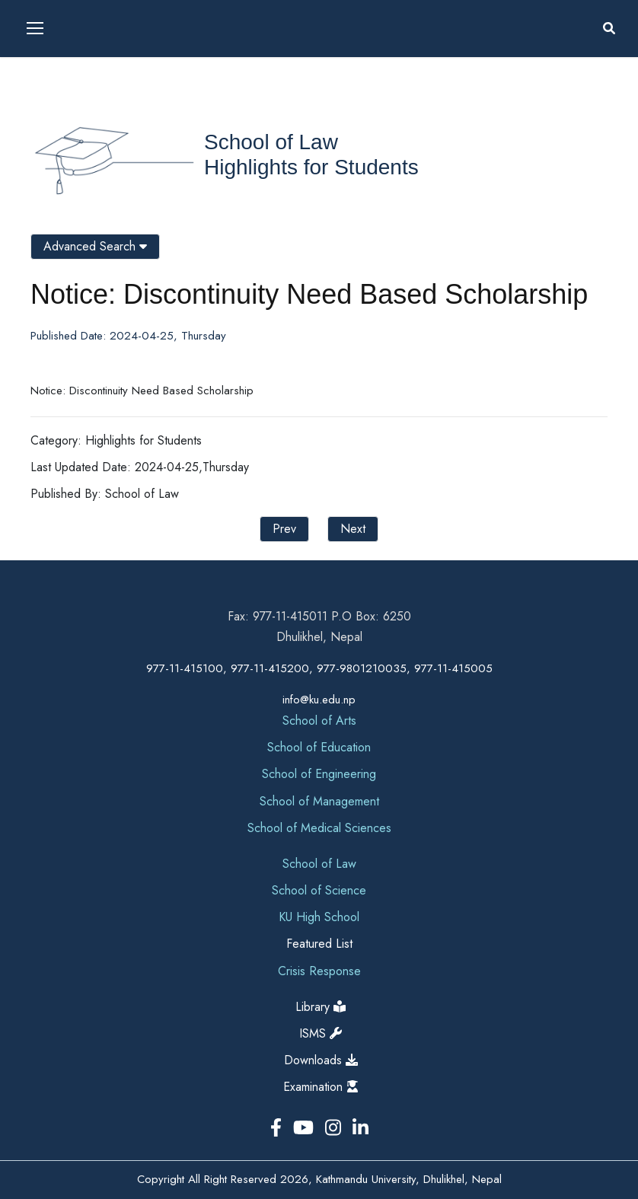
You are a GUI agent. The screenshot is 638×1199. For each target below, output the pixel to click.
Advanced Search (95, 246)
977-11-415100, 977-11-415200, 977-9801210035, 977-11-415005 (319, 668)
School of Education (319, 747)
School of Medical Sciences (319, 828)
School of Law (271, 142)
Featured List (319, 943)
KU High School (319, 917)
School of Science (319, 890)
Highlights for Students (311, 167)
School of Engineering (319, 774)
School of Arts (319, 720)
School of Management (319, 801)
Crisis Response (319, 971)
